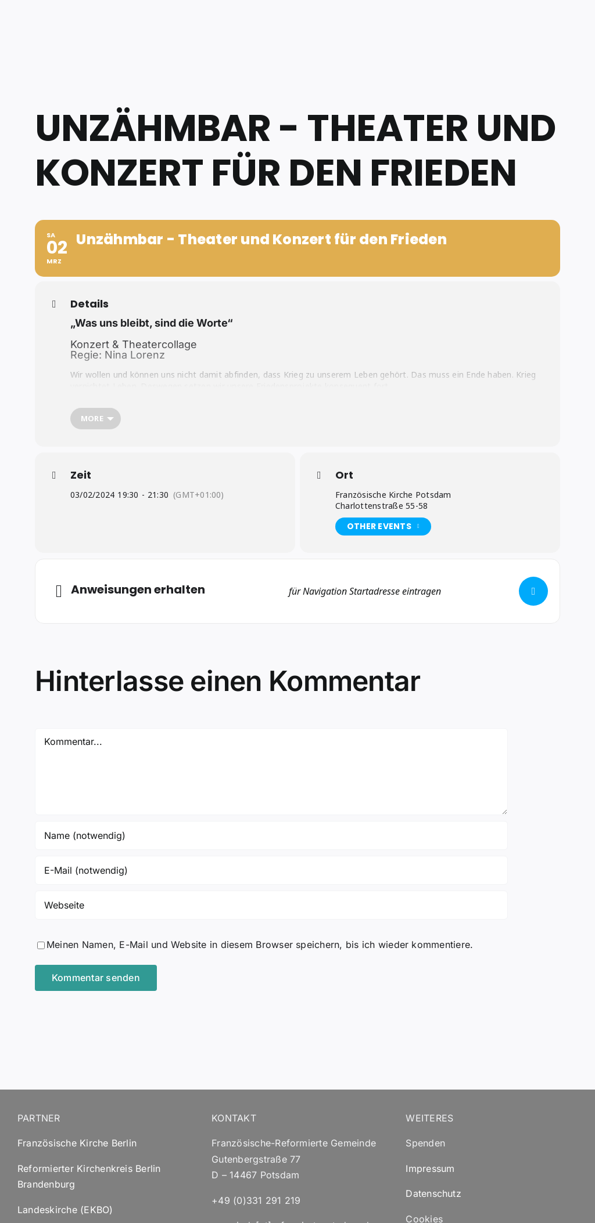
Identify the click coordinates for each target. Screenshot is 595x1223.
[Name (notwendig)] (271, 835)
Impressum (430, 1168)
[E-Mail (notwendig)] (271, 870)
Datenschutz (433, 1193)
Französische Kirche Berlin (77, 1143)
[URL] (271, 905)
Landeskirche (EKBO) (65, 1209)
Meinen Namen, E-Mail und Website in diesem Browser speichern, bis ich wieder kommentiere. (259, 944)
